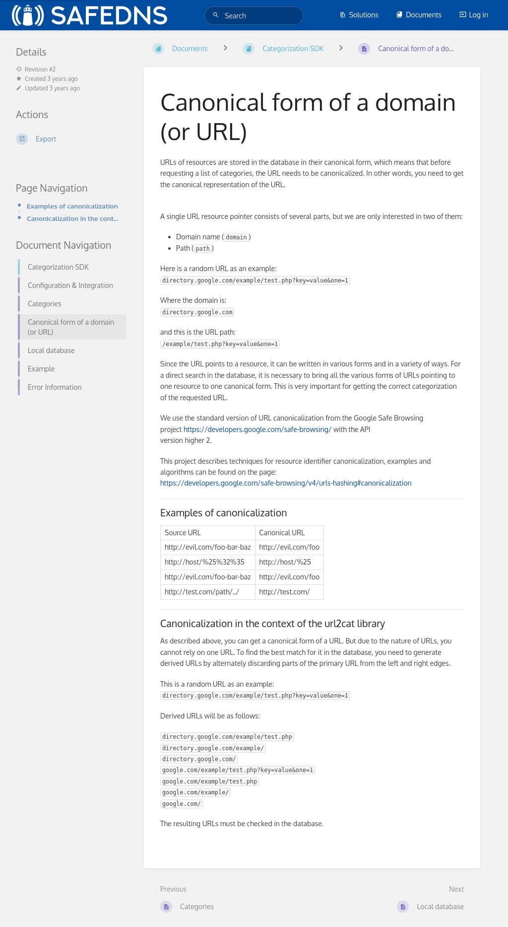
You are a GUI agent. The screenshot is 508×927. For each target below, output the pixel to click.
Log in (473, 14)
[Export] (68, 139)
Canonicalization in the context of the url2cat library (73, 218)
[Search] (217, 15)
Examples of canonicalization (72, 206)
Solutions (359, 14)
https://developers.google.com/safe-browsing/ (257, 429)
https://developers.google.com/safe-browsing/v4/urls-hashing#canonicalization (286, 483)
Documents (419, 14)
